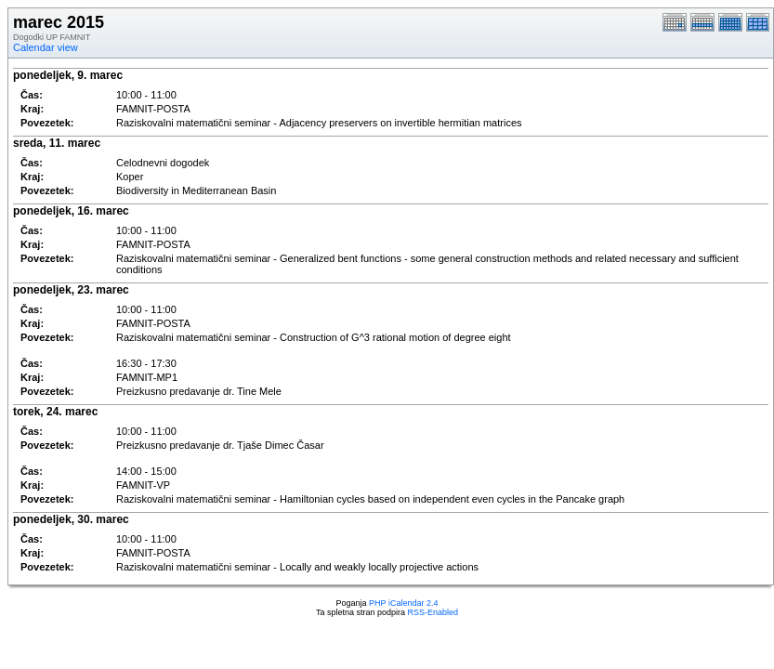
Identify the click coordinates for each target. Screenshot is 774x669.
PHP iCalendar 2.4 (403, 603)
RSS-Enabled (433, 612)
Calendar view (45, 47)
